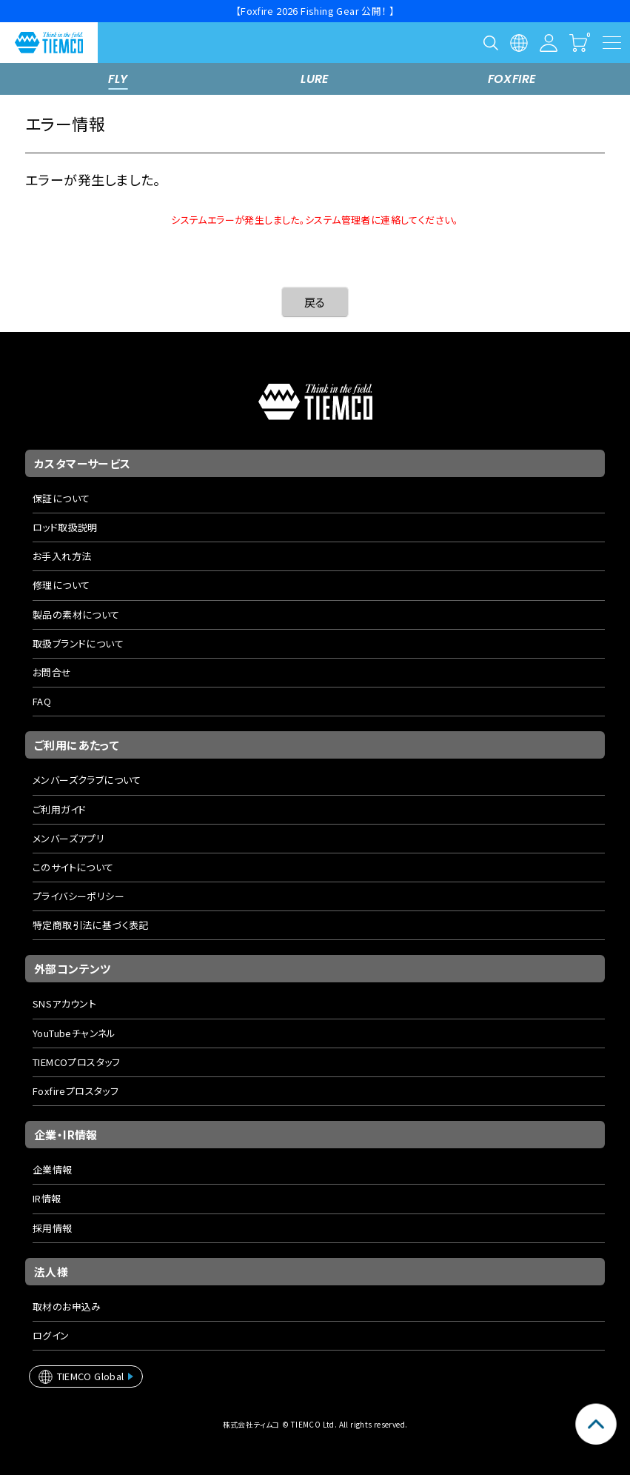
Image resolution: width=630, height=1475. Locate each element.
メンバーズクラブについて (87, 780)
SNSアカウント (64, 1003)
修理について (61, 585)
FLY (117, 78)
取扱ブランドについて (78, 643)
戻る (315, 302)
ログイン (51, 1335)
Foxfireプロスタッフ (75, 1091)
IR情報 (47, 1198)
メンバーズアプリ (68, 838)
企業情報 (53, 1169)
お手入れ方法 (62, 556)
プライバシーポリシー (78, 896)
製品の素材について (76, 614)
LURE (315, 78)
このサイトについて (73, 867)
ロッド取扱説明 (65, 527)
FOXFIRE (512, 78)
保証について (61, 498)
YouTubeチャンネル (74, 1033)
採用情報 (53, 1228)
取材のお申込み (67, 1306)
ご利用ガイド (59, 809)
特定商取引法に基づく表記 (91, 925)
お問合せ (52, 672)
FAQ (42, 701)
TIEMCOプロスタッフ (77, 1062)
